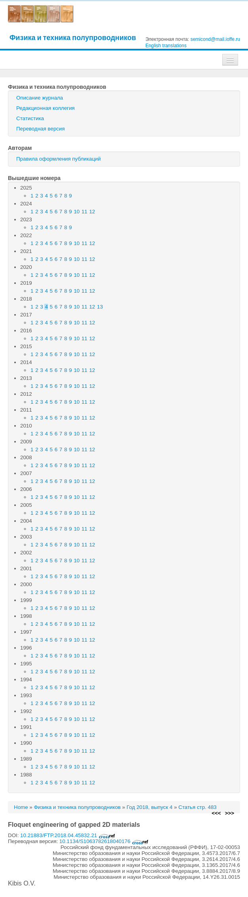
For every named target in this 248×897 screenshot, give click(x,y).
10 (77, 212)
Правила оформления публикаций (58, 159)
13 (100, 307)
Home (21, 807)
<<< (216, 813)
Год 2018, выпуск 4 (149, 807)
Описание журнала (39, 98)
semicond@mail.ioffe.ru (215, 39)
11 (85, 212)
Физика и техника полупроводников (73, 37)
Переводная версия (40, 129)
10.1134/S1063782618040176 (104, 841)
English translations (166, 45)
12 (92, 212)
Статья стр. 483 (197, 807)
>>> (229, 813)
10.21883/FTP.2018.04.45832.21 (67, 835)
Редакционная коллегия (45, 108)
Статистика (30, 118)
